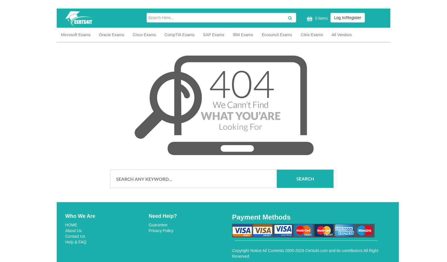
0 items (316, 18)
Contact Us (75, 236)
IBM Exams (243, 35)
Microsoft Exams (75, 35)
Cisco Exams (144, 35)
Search (305, 178)
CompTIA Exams (179, 35)
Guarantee (158, 225)
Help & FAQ (75, 242)
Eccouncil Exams (277, 35)
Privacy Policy (161, 230)
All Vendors (342, 35)
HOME (71, 225)
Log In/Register (347, 17)
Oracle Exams (111, 35)
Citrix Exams (312, 35)
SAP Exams (213, 35)
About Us (73, 230)
